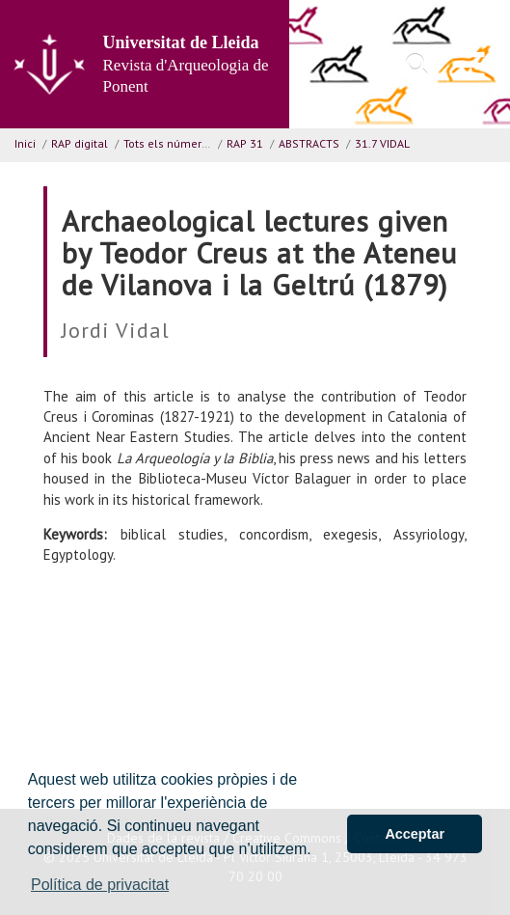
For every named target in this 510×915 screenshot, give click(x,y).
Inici (25, 143)
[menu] (469, 65)
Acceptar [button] (414, 834)
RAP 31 (245, 143)
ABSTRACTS (309, 143)
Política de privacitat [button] (100, 884)
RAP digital (79, 143)
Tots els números (168, 143)
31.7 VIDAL (382, 143)
